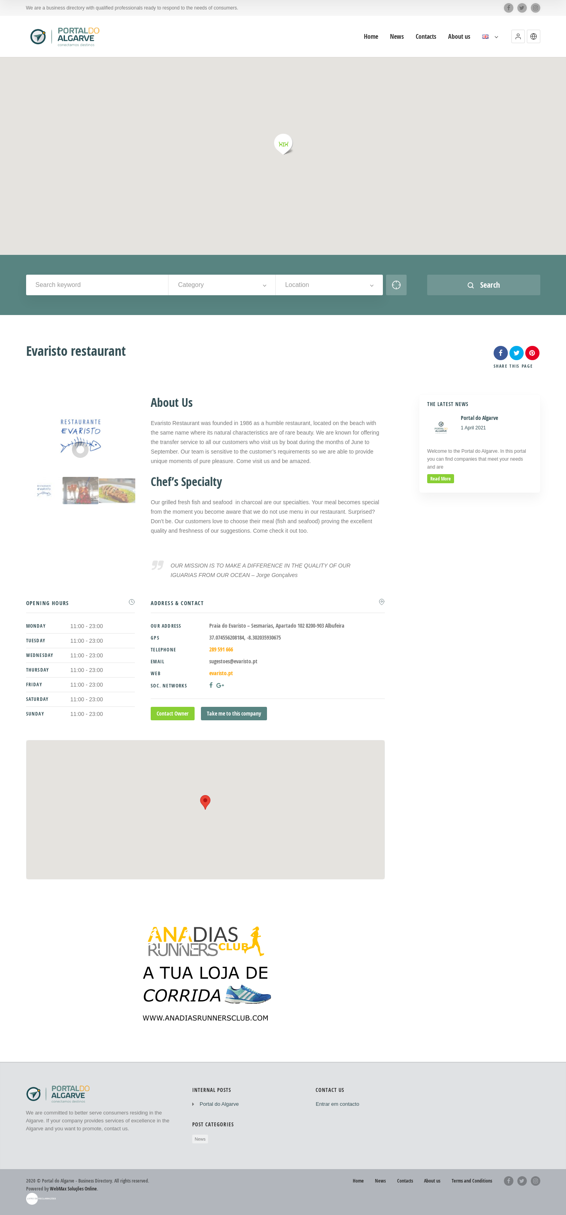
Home (358, 1180)
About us (432, 1180)
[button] (518, 36)
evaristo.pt (221, 673)
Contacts (405, 1180)
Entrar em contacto (337, 1104)
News (200, 1139)
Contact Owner (173, 713)
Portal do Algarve (219, 1104)
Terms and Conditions (472, 1180)
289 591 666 (221, 649)
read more (440, 478)
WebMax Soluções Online (73, 1188)
